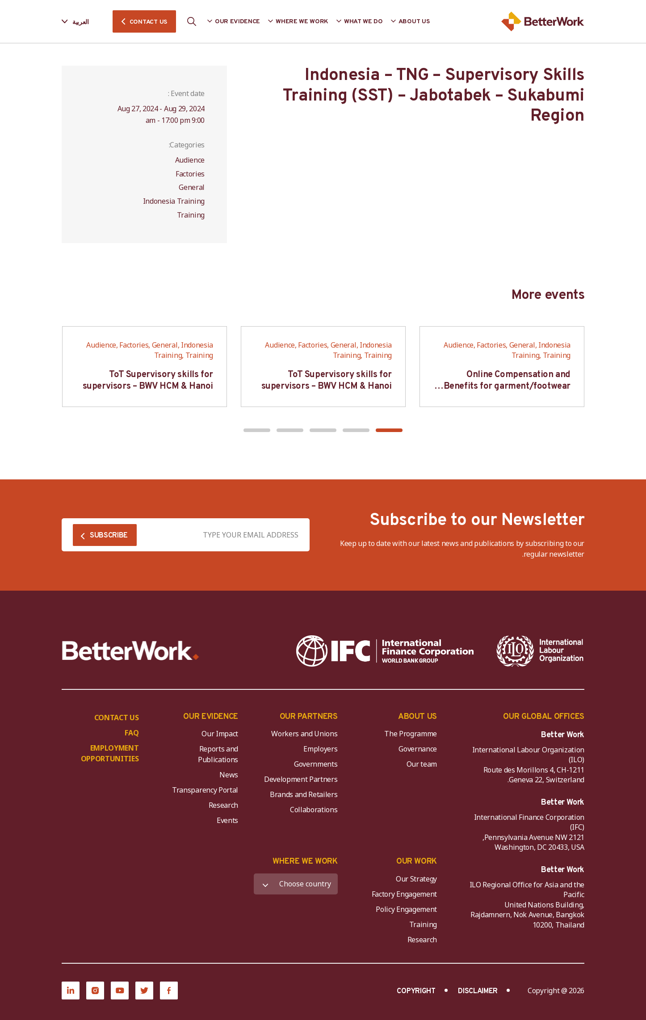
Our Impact (219, 734)
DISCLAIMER (478, 991)
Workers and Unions (304, 734)
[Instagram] (95, 990)
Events (227, 820)
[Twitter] (144, 990)
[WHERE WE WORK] (296, 883)
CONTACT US (148, 22)
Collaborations (314, 809)
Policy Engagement (405, 909)
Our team (422, 764)
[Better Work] (131, 651)
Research (223, 805)
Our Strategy (416, 879)
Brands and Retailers (304, 794)
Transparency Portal (205, 790)
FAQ (131, 733)
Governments (315, 764)
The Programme (410, 734)
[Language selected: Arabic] (81, 21)
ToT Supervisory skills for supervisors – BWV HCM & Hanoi (326, 380)
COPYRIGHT (416, 991)
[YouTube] (120, 990)
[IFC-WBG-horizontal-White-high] (385, 651)
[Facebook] (169, 990)
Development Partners (301, 779)
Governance (418, 749)
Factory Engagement (404, 894)
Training (423, 924)
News (228, 775)
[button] (389, 430)
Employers (320, 749)
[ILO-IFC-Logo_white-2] (540, 651)
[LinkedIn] (71, 990)
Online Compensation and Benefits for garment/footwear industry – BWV (507, 386)
